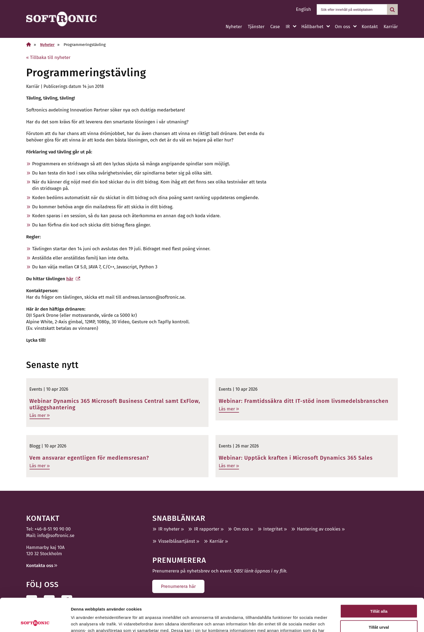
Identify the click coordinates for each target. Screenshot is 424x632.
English (303, 9)
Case (275, 26)
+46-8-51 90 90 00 (53, 529)
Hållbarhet (312, 26)
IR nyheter (169, 529)
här (69, 279)
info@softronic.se (55, 535)
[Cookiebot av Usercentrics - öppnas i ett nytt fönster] (35, 621)
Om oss (342, 26)
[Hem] (28, 44)
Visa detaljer (294, 621)
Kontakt (370, 26)
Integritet (273, 529)
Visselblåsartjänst (176, 541)
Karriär (390, 26)
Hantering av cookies (318, 529)
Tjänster (256, 26)
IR (288, 26)
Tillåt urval (379, 594)
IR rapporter (206, 529)
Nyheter (234, 26)
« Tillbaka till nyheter (48, 57)
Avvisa (378, 609)
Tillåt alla (378, 578)
